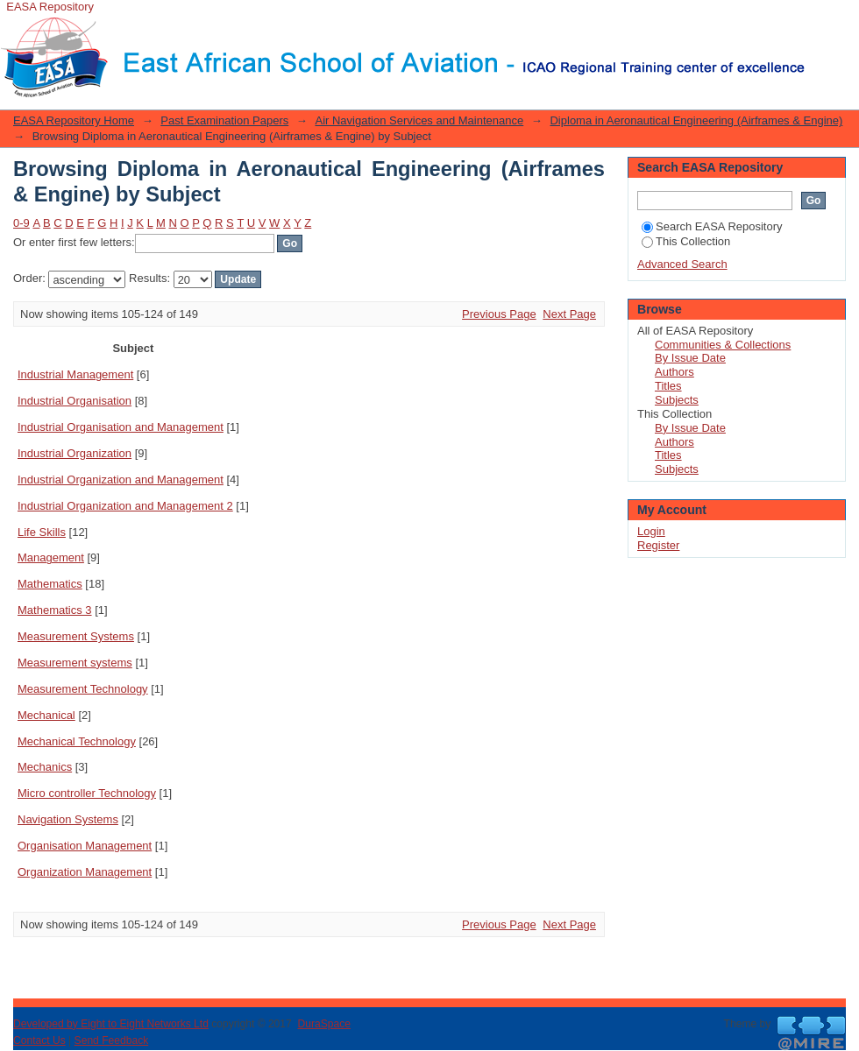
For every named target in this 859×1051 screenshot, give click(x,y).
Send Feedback (112, 1040)
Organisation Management (85, 845)
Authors (674, 371)
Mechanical (46, 715)
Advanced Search (682, 264)
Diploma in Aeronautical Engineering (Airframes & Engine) (696, 120)
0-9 (21, 222)
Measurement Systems (76, 636)
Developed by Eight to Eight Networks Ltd (111, 1024)
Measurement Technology (83, 688)
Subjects (677, 399)
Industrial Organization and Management (121, 479)
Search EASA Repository (712, 226)
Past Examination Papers (224, 120)
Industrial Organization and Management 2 (125, 505)
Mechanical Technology (77, 741)
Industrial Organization (74, 453)
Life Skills (42, 532)
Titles (668, 385)
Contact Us (39, 1040)
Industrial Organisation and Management (121, 427)
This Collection (686, 241)
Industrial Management (75, 374)
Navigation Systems (68, 819)
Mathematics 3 (55, 610)
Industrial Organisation (74, 400)
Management (51, 557)
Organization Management (85, 871)
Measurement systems (75, 662)
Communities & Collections (723, 344)
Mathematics (50, 583)
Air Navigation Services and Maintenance (419, 120)
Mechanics (45, 766)
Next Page (569, 314)
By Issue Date (690, 357)
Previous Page (499, 314)
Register (658, 545)
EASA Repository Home (73, 120)
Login (819, 21)
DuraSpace (323, 1024)
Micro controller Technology (87, 793)
